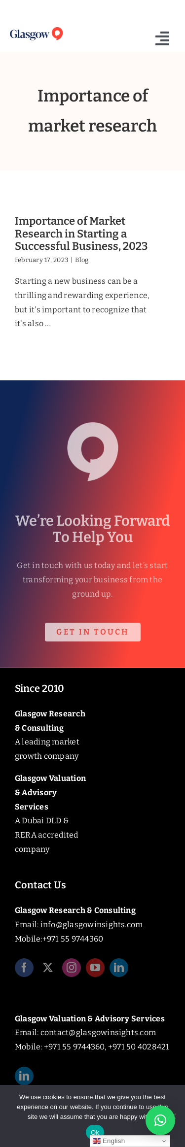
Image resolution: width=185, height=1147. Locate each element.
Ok (95, 1132)
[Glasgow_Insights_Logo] (36, 28)
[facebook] (24, 969)
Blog (81, 260)
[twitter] (47, 969)
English (109, 1141)
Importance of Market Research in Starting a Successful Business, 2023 (81, 233)
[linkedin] (119, 969)
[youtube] (95, 969)
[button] (160, 1120)
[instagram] (71, 969)
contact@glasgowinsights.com (98, 1032)
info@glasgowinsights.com (91, 924)
